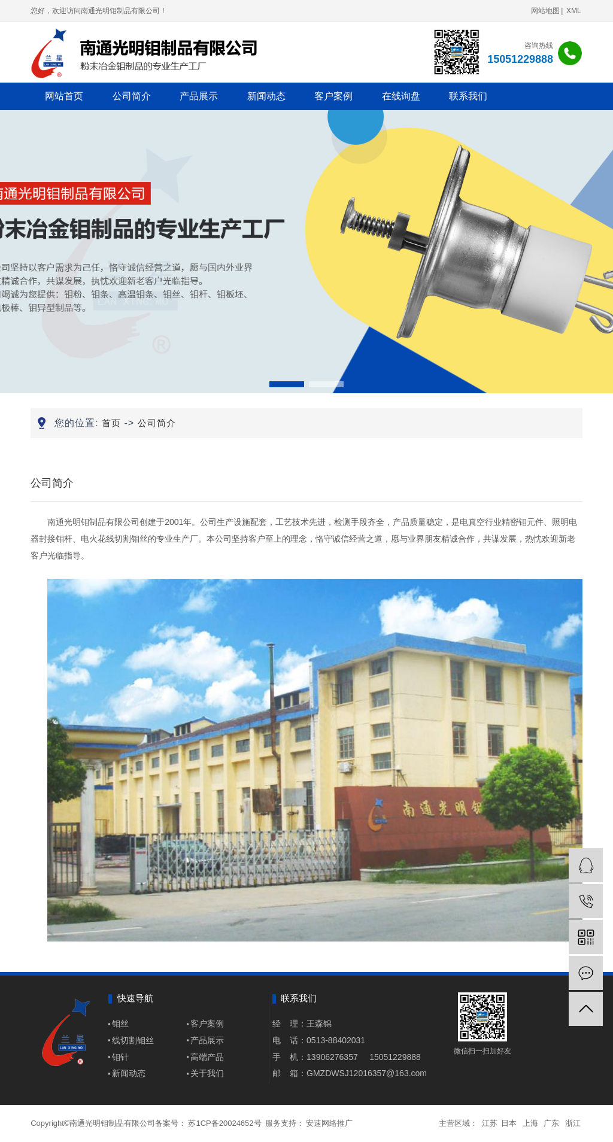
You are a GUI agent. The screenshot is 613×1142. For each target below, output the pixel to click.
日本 (509, 1123)
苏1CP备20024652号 (224, 1123)
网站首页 (64, 96)
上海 (530, 1123)
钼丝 (120, 1023)
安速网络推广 (329, 1123)
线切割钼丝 (133, 1040)
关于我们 (207, 1073)
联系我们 (468, 96)
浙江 (573, 1123)
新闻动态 (266, 96)
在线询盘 (401, 96)
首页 (111, 423)
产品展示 (199, 96)
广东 (551, 1123)
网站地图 (545, 11)
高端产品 (207, 1057)
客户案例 (333, 96)
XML (573, 11)
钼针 (120, 1057)
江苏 (489, 1123)
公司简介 (132, 96)
